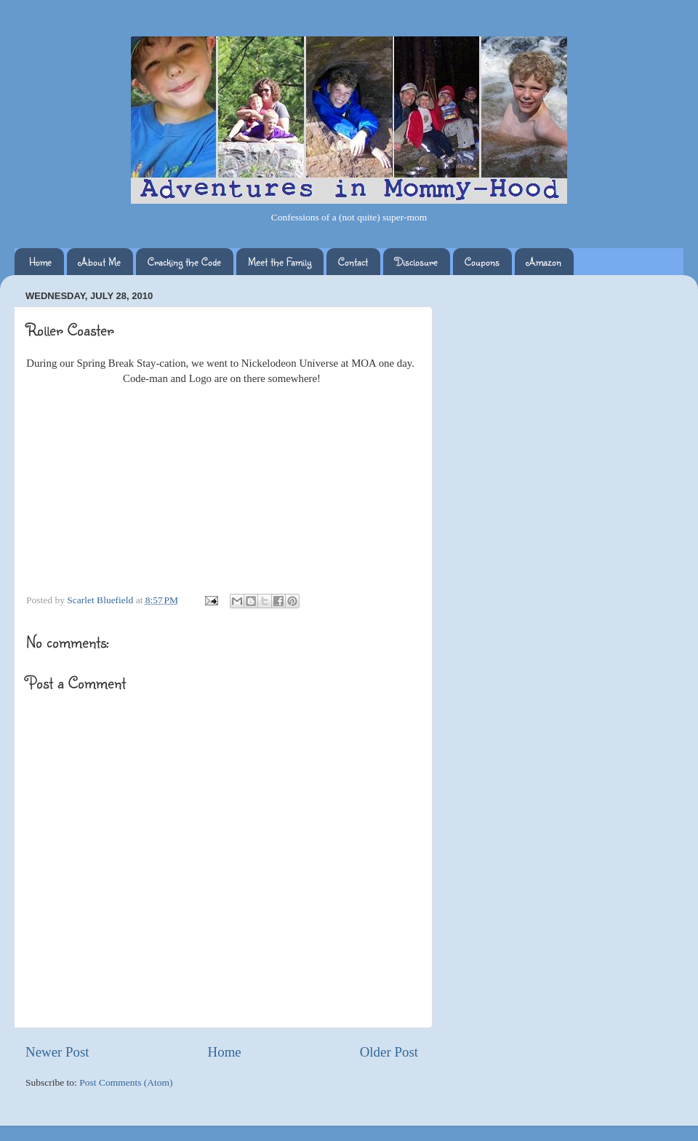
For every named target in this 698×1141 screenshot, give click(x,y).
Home (40, 261)
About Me (100, 261)
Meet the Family (279, 261)
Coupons (482, 261)
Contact (353, 261)
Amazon (543, 261)
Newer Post (57, 1052)
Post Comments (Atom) (125, 1082)
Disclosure (416, 261)
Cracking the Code (184, 261)
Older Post (389, 1052)
